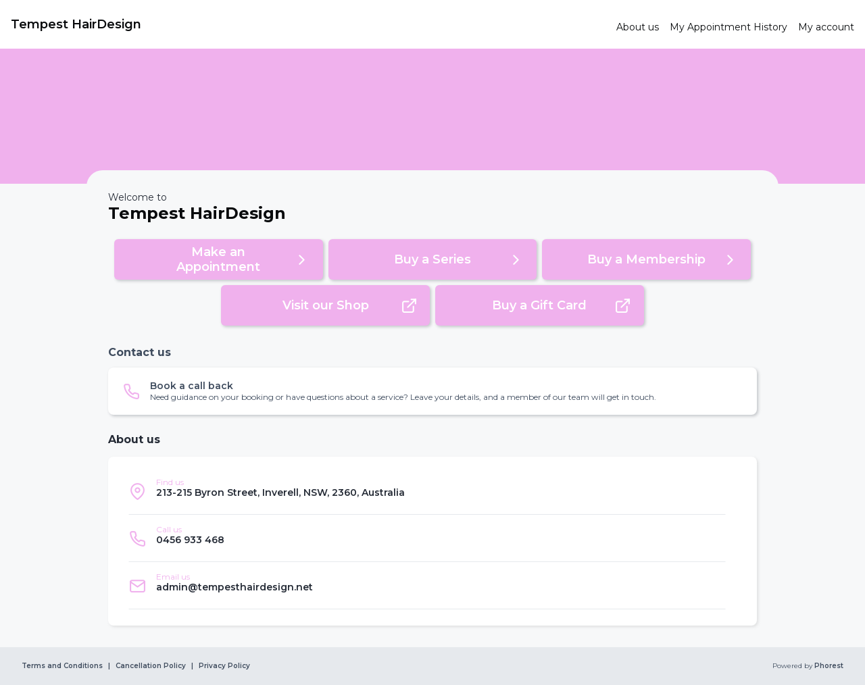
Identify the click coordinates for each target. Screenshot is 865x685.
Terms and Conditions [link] (62, 666)
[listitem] (427, 491)
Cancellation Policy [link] (151, 666)
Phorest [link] (827, 666)
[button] (218, 259)
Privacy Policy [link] (224, 666)
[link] (308, 24)
